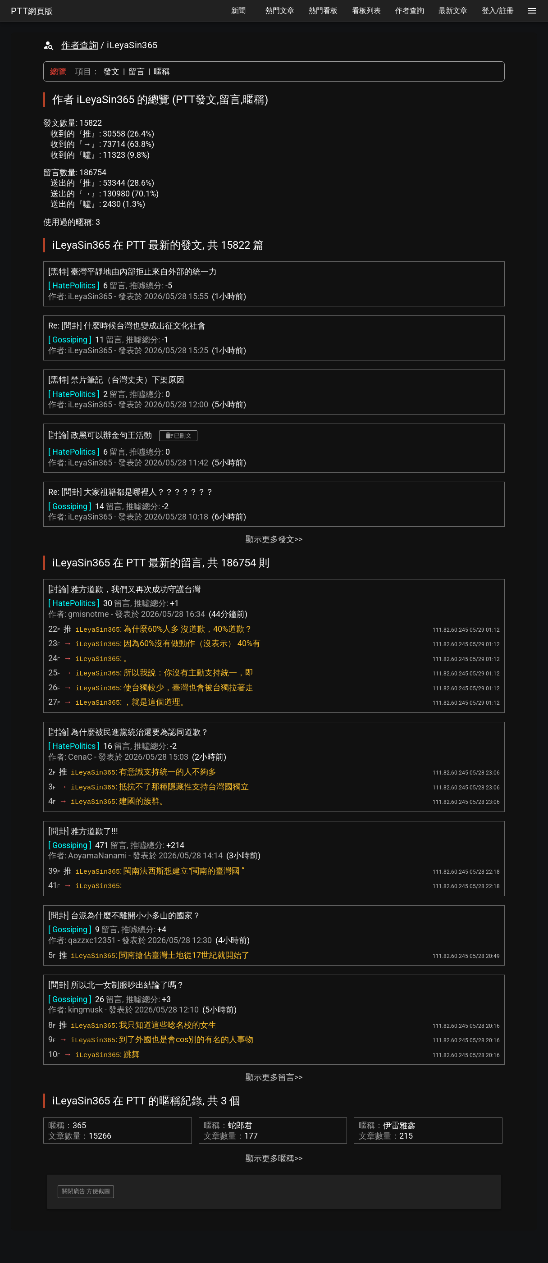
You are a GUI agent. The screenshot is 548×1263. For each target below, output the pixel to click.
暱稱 (162, 71)
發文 (111, 71)
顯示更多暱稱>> (274, 1158)
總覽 (58, 71)
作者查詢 (79, 45)
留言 (136, 71)
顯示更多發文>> (274, 539)
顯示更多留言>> (274, 1077)
